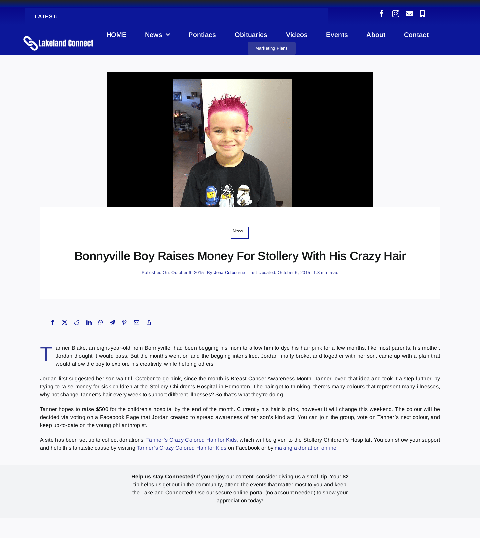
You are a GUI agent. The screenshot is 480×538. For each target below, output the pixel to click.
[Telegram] (112, 322)
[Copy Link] (149, 322)
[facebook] (381, 13)
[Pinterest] (124, 322)
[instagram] (395, 13)
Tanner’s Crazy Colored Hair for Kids (191, 440)
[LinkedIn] (89, 322)
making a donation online (305, 448)
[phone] (422, 13)
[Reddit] (77, 322)
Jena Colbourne (229, 272)
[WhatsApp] (100, 322)
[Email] (137, 322)
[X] (65, 322)
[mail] (409, 13)
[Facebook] (53, 322)
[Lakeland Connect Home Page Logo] (58, 35)
